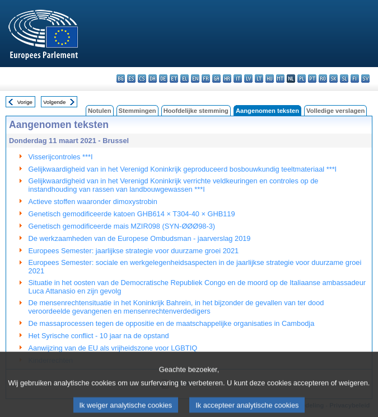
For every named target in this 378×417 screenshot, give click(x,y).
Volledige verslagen (335, 110)
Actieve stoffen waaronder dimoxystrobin (93, 201)
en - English (195, 78)
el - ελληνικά (184, 78)
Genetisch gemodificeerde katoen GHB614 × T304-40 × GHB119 (132, 214)
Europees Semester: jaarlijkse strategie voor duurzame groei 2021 (134, 251)
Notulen (99, 110)
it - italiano (238, 78)
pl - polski (301, 78)
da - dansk (152, 78)
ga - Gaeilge (216, 78)
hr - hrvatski (227, 78)
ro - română (323, 78)
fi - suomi (355, 78)
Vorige (24, 102)
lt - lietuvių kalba (259, 78)
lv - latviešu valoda (248, 78)
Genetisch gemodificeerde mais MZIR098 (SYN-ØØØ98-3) (122, 226)
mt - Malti (280, 78)
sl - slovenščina (344, 78)
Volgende (54, 102)
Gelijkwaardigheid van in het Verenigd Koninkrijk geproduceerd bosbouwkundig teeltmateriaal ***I (183, 169)
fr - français (206, 78)
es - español (131, 78)
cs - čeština (142, 78)
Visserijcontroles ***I (61, 157)
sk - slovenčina (333, 78)
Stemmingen (137, 110)
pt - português (312, 78)
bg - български (120, 78)
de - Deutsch (163, 78)
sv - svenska (365, 78)
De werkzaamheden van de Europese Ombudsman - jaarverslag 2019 (140, 238)
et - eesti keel (174, 78)
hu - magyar (269, 78)
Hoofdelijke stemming (196, 110)
